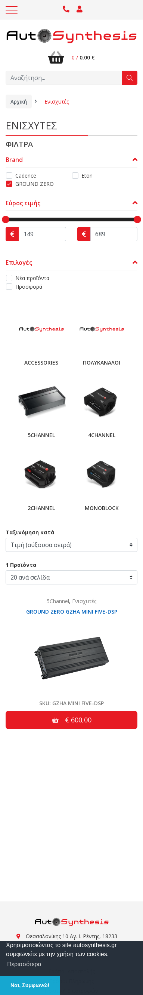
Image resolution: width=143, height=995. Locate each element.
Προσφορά (28, 286)
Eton (87, 175)
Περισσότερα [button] (24, 964)
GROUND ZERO (34, 183)
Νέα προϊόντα (32, 278)
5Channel (58, 601)
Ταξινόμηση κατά (30, 532)
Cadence (25, 175)
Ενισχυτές (56, 101)
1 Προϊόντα (21, 564)
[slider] (5, 219)
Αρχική (18, 101)
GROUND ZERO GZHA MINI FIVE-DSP (71, 611)
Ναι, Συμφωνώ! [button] (29, 985)
